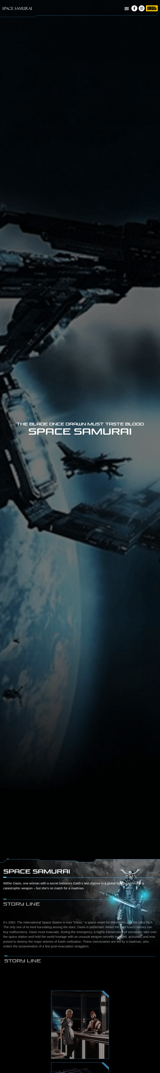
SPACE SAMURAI (17, 8)
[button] (126, 8)
